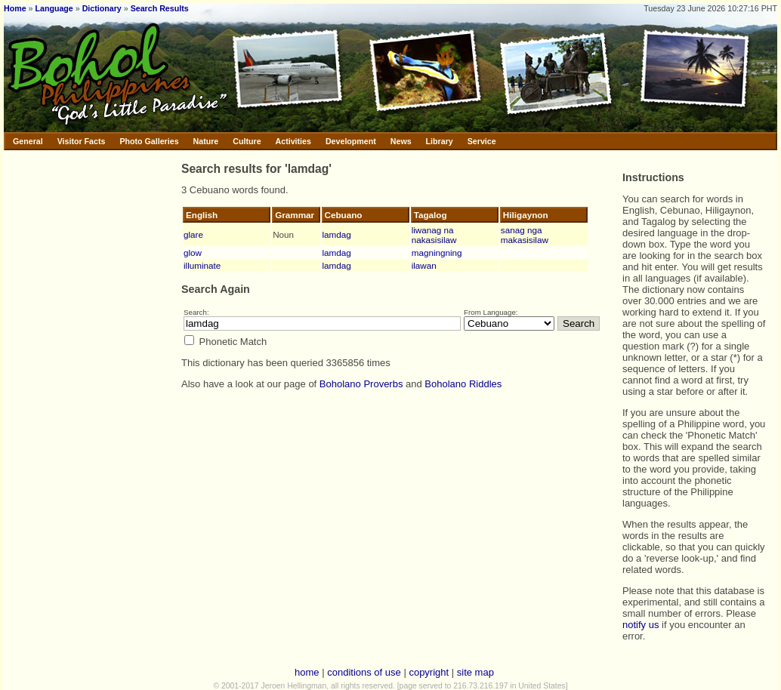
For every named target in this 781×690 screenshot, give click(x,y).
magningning (437, 252)
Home (15, 8)
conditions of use (364, 672)
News (401, 141)
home (307, 672)
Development (351, 141)
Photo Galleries (148, 141)
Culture (247, 141)
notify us (640, 624)
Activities (293, 141)
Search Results (160, 8)
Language (54, 8)
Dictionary (102, 8)
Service (482, 141)
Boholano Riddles (463, 384)
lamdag (337, 234)
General (28, 141)
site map (475, 672)
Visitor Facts (81, 141)
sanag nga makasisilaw (524, 235)
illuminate (202, 265)
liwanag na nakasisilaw (434, 235)
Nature (206, 141)
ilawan (424, 265)
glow (193, 252)
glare (193, 234)
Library (439, 141)
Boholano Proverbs (361, 384)
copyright (429, 672)
